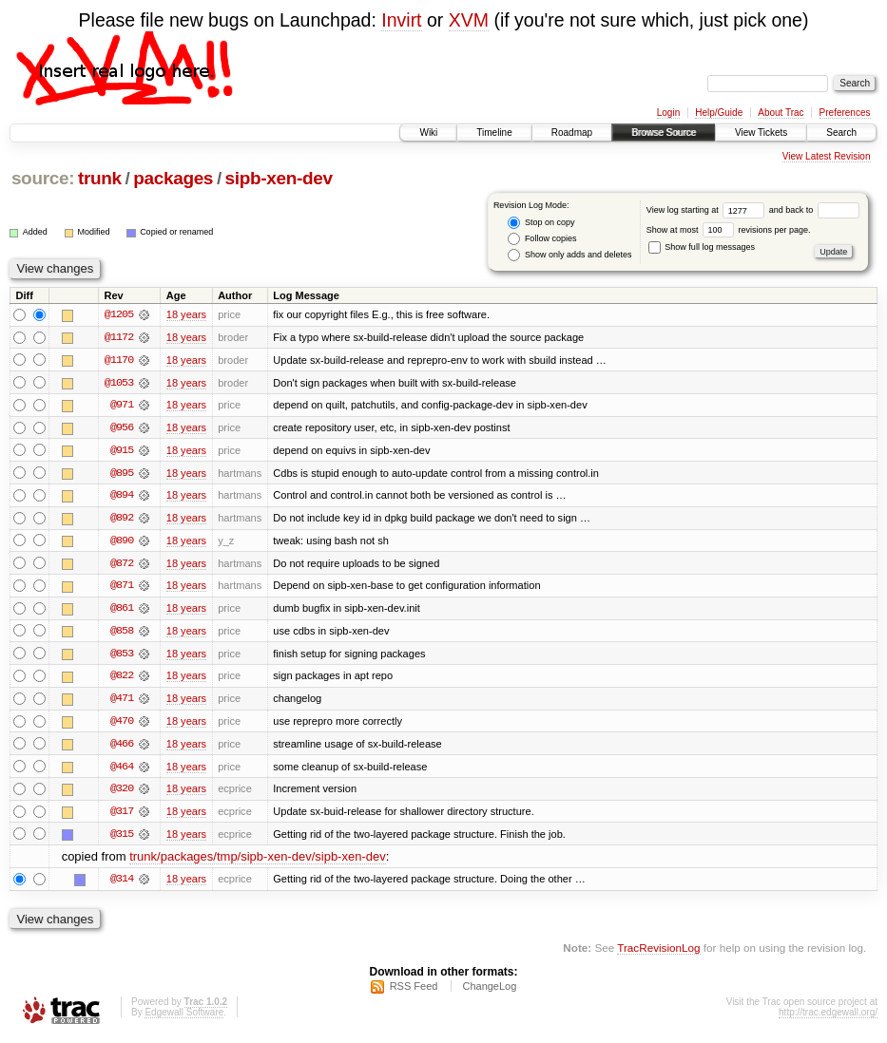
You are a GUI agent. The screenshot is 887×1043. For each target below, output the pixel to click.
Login (668, 112)
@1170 (119, 360)
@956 (121, 428)
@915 (121, 451)
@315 (121, 838)
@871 (121, 588)
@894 (121, 496)
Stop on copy (541, 223)
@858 (121, 633)
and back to (814, 210)
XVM (469, 19)
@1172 (119, 337)
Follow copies (542, 239)
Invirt (401, 19)
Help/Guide (718, 112)
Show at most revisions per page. (728, 230)
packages (173, 178)
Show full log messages (701, 247)
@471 (121, 702)
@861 (121, 610)
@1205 (119, 314)
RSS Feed (414, 991)
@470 (121, 724)
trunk (100, 178)
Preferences (845, 112)
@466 (121, 747)
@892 (121, 519)
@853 (121, 656)
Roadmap (571, 132)
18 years (186, 314)
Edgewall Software (184, 1018)
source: (42, 178)
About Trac (780, 112)
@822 (121, 679)
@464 (121, 770)
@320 (121, 793)
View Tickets (761, 132)
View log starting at (707, 210)
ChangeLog (489, 991)
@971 (121, 405)
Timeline (493, 132)
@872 (121, 565)
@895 (121, 474)
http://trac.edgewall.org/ (828, 1018)
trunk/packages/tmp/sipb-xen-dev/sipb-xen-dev (257, 862)
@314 (121, 884)
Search (841, 132)
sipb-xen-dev (279, 178)
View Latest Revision (826, 156)
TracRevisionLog (658, 953)
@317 (121, 816)
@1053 (119, 382)
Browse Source (663, 132)
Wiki (428, 132)
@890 (121, 542)
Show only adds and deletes (569, 255)
